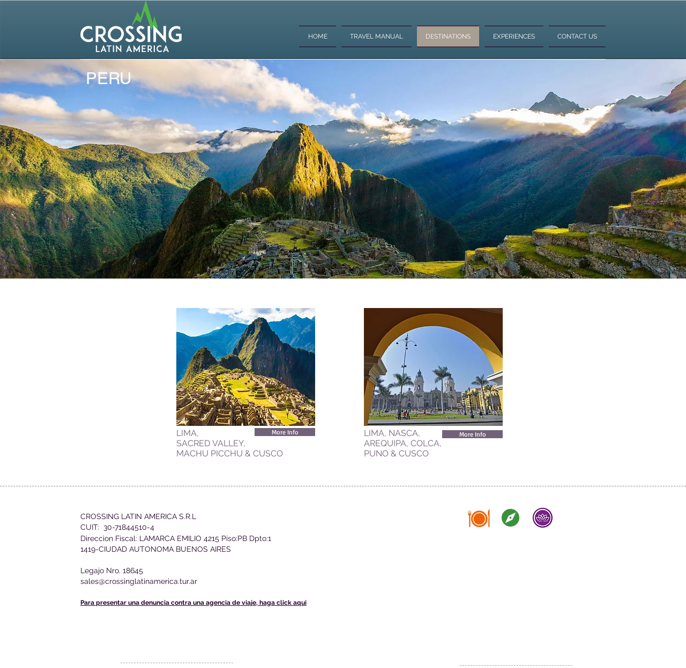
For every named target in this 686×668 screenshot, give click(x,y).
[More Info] (285, 432)
